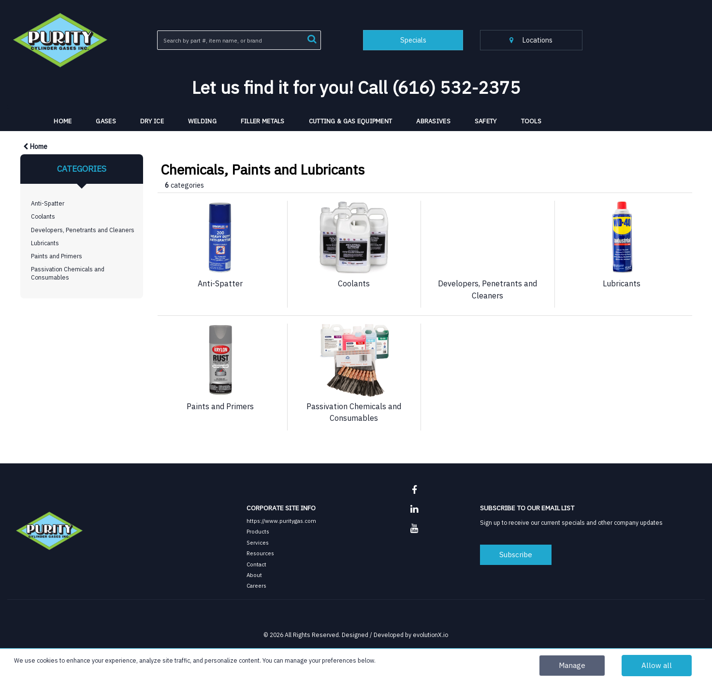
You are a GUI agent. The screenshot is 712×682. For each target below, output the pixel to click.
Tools (531, 121)
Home (35, 146)
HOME (63, 121)
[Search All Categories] (239, 40)
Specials (413, 39)
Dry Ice (152, 121)
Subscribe (515, 554)
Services (258, 542)
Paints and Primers (56, 256)
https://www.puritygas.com (281, 520)
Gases (106, 121)
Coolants (43, 216)
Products (258, 531)
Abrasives (433, 121)
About (254, 574)
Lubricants (45, 243)
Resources (260, 553)
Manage (572, 665)
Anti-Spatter (47, 203)
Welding (202, 121)
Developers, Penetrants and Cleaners (82, 230)
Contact (256, 564)
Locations (530, 39)
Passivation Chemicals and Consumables (67, 273)
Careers (256, 585)
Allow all (656, 665)
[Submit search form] (312, 38)
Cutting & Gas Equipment (350, 121)
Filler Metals (263, 121)
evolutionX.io (430, 634)
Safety (486, 121)
